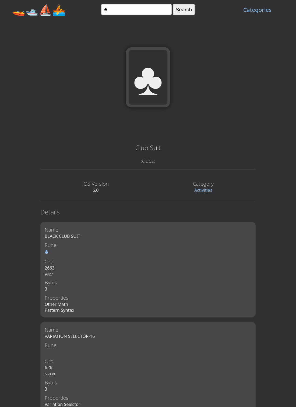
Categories (257, 9)
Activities (203, 190)
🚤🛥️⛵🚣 (39, 9)
